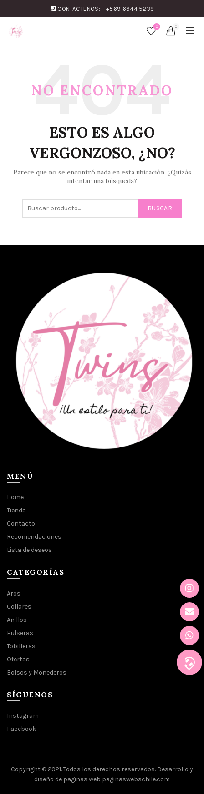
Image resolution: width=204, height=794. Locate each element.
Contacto (21, 523)
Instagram (23, 716)
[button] (189, 662)
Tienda (16, 510)
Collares (19, 606)
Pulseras (20, 633)
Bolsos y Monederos (36, 672)
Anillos (17, 620)
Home (15, 497)
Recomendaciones (34, 537)
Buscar (160, 208)
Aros (13, 593)
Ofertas (18, 659)
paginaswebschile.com (136, 779)
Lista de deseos (155, 27)
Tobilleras (21, 646)
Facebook (21, 729)
